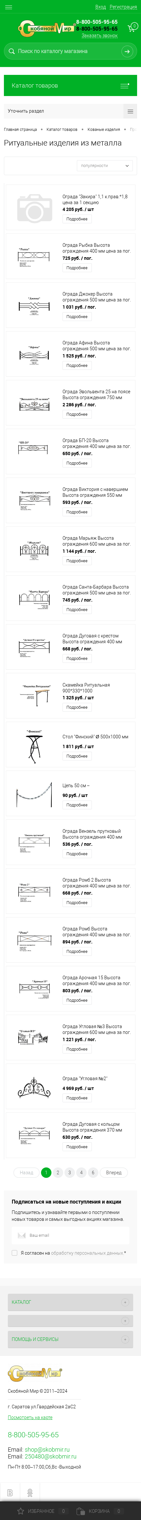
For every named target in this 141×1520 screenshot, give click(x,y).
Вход (100, 6)
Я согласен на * (73, 1253)
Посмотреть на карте (30, 1417)
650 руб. (77, 453)
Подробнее (77, 218)
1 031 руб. (79, 307)
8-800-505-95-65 (97, 28)
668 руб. (77, 649)
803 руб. (77, 990)
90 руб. (75, 795)
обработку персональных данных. (87, 1253)
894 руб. (77, 942)
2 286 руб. (79, 404)
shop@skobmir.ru (47, 1449)
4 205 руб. (78, 209)
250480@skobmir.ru (51, 1456)
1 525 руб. (79, 356)
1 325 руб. (78, 697)
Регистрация (123, 6)
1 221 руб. (79, 1039)
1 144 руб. (79, 551)
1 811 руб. (78, 746)
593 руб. (77, 502)
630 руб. (77, 1137)
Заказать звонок (100, 35)
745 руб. (77, 600)
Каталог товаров (70, 85)
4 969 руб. (78, 1088)
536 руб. (77, 844)
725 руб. (77, 258)
